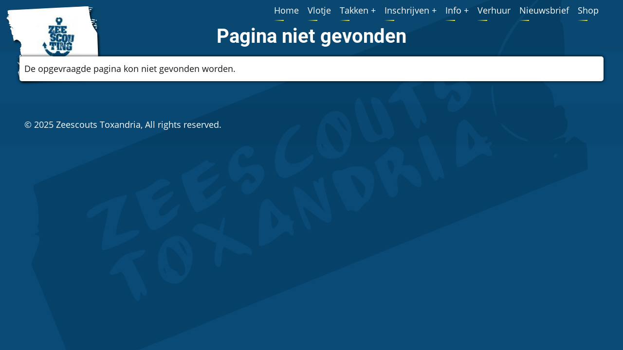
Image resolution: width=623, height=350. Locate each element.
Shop (588, 10)
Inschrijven (407, 10)
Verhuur (494, 10)
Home (286, 10)
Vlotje (319, 10)
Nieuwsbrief (544, 10)
